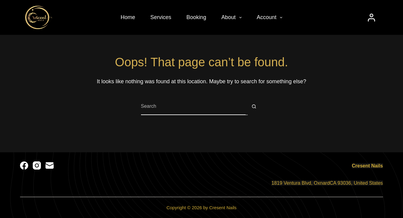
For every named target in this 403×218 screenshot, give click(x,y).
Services (160, 17)
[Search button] (254, 106)
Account (271, 17)
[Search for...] (193, 106)
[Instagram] (37, 165)
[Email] (49, 165)
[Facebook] (24, 165)
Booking (196, 17)
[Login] (371, 17)
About (232, 17)
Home (128, 17)
